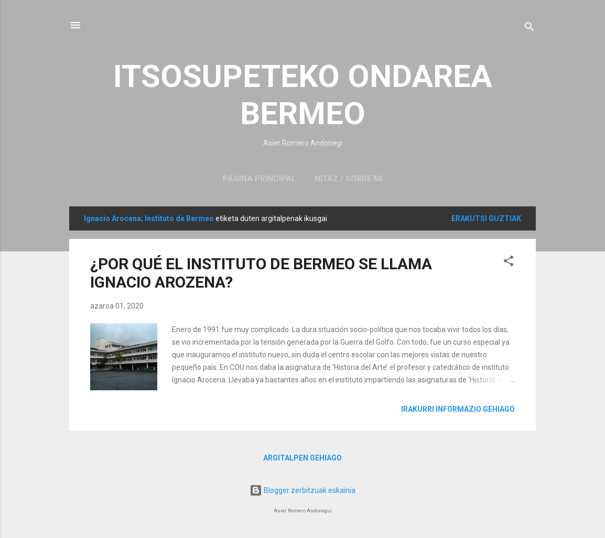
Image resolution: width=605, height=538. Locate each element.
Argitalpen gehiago (302, 458)
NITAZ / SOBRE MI (349, 178)
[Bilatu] (529, 29)
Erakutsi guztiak (486, 218)
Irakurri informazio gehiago (458, 409)
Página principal (259, 178)
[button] (508, 263)
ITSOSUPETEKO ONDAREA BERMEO (302, 95)
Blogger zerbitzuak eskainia (302, 490)
